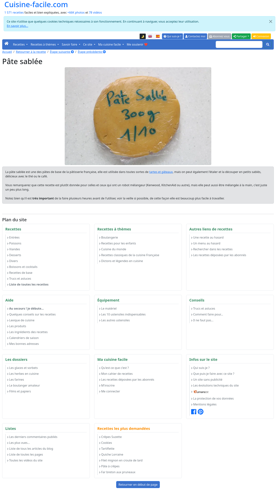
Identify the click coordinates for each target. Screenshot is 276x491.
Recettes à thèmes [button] (44, 44)
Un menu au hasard (205, 243)
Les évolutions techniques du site (215, 385)
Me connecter (109, 391)
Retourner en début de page (138, 485)
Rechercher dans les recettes (212, 249)
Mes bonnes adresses (23, 344)
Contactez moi (195, 36)
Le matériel (108, 308)
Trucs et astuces (19, 279)
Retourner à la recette (31, 52)
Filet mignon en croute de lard (121, 460)
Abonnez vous (219, 36)
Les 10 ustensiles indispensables (122, 314)
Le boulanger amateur (23, 385)
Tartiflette (106, 449)
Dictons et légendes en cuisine (121, 261)
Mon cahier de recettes (116, 374)
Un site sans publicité (206, 380)
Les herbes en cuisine (23, 374)
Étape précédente (92, 52)
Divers (12, 261)
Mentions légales (204, 404)
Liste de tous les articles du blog (30, 449)
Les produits (16, 326)
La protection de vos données (212, 398)
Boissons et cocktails (22, 267)
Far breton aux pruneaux (117, 472)
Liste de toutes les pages (25, 454)
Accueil (7, 52)
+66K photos (76, 12)
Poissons (14, 243)
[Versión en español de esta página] (157, 36)
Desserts (14, 255)
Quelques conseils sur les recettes (31, 314)
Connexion (261, 36)
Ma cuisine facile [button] (110, 44)
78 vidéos (95, 12)
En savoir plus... (17, 26)
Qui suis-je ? (172, 36)
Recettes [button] (19, 44)
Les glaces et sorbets (22, 368)
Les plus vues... (18, 443)
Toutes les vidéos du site (25, 460)
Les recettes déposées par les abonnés (218, 255)
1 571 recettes (14, 12)
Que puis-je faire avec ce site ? (212, 374)
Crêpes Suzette (110, 437)
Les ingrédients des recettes (27, 332)
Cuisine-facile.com (36, 4)
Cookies (105, 443)
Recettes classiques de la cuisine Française (129, 255)
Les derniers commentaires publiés (32, 437)
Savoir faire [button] (70, 44)
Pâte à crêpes (109, 466)
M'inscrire (107, 385)
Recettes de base (19, 273)
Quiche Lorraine (111, 454)
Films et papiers (19, 391)
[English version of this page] (150, 36)
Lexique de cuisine (20, 320)
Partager (240, 36)
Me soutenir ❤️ (137, 44)
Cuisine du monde (112, 249)
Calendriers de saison (23, 338)
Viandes (13, 249)
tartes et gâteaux (161, 172)
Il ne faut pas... (202, 320)
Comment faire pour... (207, 314)
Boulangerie (108, 237)
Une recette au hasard (207, 237)
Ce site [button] (88, 44)
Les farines (15, 380)
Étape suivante (62, 52)
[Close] (270, 21)
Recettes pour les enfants (117, 243)
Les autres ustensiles (114, 320)
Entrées (13, 237)
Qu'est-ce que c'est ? (114, 368)
